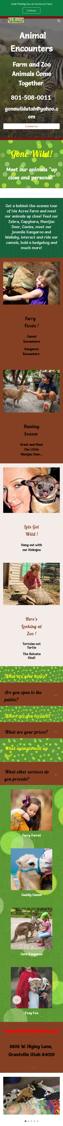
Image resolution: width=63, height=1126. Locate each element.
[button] (4, 20)
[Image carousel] (31, 1099)
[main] (31, 42)
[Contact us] (31, 126)
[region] (31, 8)
